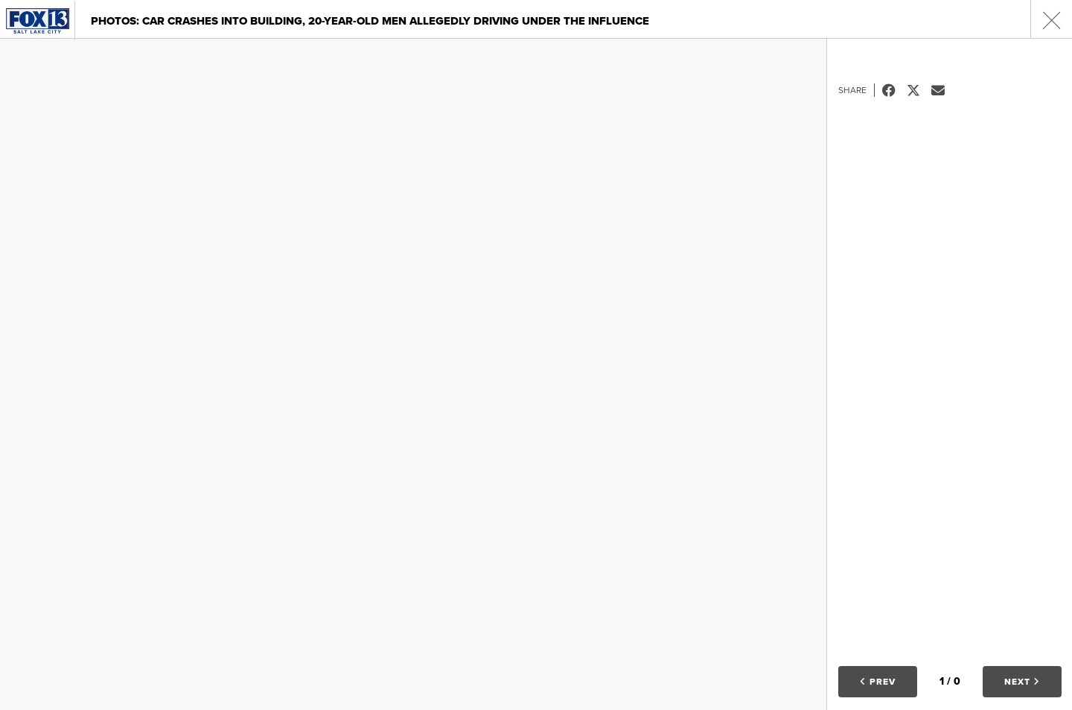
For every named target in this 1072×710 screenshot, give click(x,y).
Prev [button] (878, 681)
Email (943, 90)
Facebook (894, 90)
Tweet (919, 90)
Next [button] (1022, 681)
